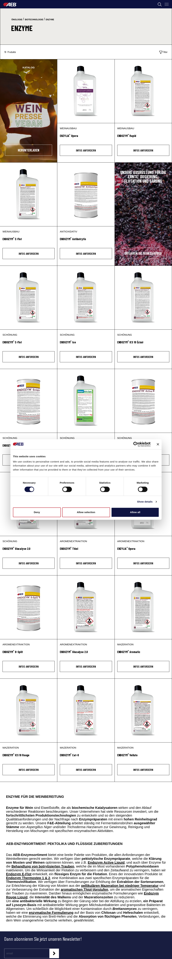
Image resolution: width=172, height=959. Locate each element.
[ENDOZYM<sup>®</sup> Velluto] (143, 757)
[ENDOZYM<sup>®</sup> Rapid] (143, 137)
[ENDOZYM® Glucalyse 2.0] (85, 607)
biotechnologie (34, 19)
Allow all (135, 512)
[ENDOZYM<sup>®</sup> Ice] (86, 344)
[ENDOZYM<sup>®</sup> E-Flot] (29, 241)
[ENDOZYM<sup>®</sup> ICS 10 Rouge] (29, 757)
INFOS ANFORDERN (86, 150)
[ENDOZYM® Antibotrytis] (85, 194)
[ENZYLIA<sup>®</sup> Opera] (86, 137)
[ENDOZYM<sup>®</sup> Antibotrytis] (86, 241)
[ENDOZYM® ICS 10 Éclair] (143, 297)
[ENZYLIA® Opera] (85, 91)
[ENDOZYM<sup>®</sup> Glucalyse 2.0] (29, 550)
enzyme (50, 19)
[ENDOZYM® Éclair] (28, 401)
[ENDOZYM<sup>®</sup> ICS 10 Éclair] (143, 344)
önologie (16, 19)
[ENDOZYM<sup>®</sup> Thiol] (86, 550)
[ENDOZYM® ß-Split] (28, 607)
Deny (37, 512)
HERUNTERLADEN (28, 150)
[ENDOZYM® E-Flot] (28, 194)
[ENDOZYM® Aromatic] (143, 607)
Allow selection (86, 512)
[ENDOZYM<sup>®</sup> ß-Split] (29, 654)
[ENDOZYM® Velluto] (143, 710)
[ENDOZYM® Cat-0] (85, 710)
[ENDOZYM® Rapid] (143, 91)
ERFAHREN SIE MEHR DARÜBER (143, 253)
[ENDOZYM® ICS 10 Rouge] (28, 710)
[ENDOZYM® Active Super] (85, 401)
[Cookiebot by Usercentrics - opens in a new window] (135, 444)
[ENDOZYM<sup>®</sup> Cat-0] (86, 757)
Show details (145, 501)
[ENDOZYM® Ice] (85, 297)
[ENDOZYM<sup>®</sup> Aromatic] (143, 654)
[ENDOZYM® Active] (143, 401)
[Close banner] (158, 444)
